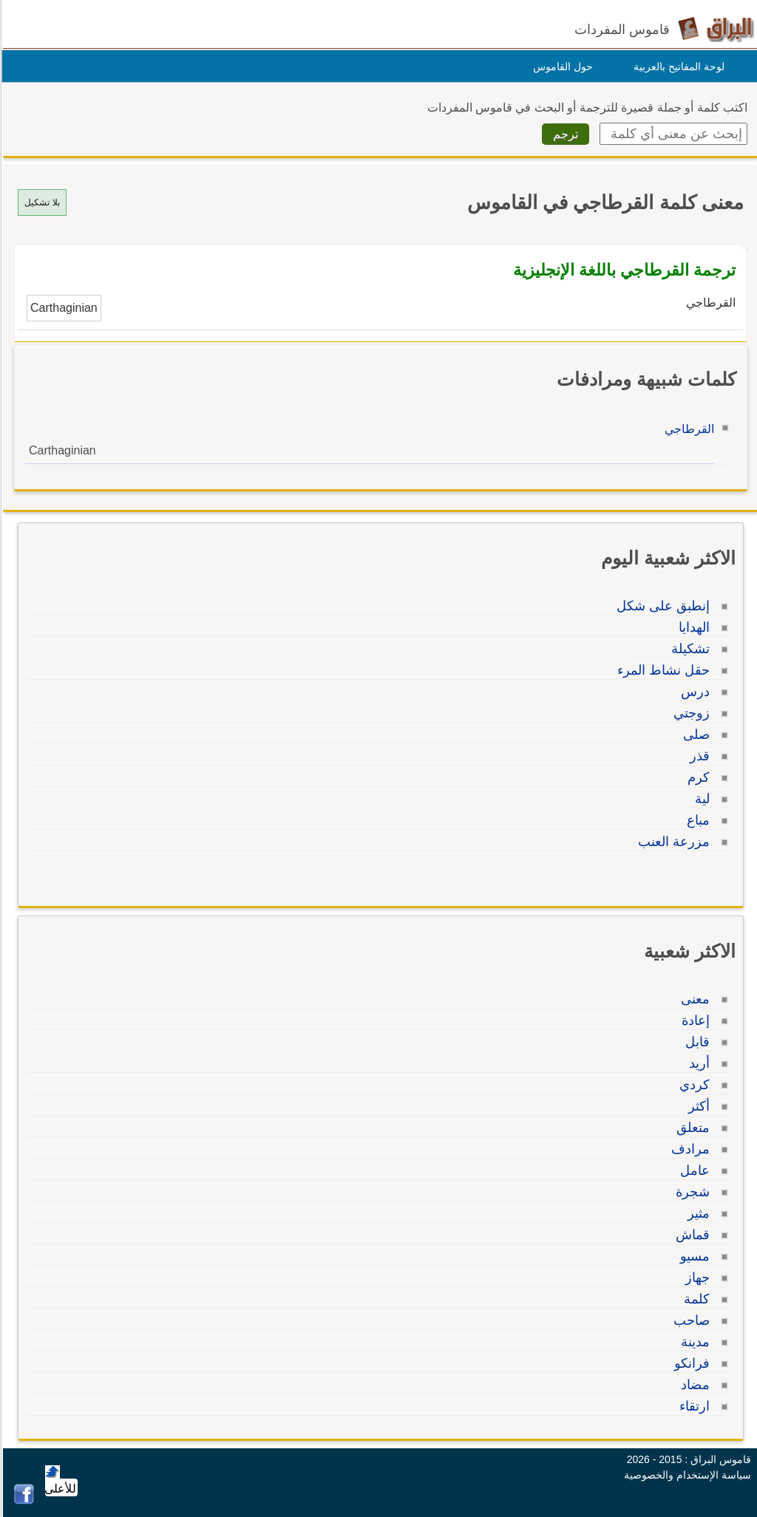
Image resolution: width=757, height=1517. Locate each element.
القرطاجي (687, 429)
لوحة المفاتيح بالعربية (676, 66)
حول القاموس (561, 66)
